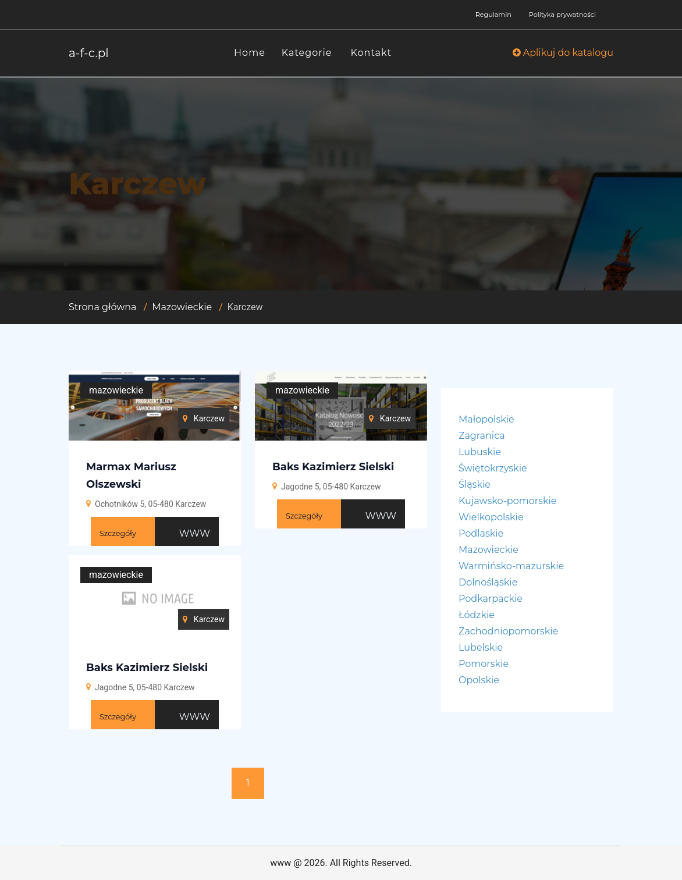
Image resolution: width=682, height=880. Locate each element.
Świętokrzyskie (493, 468)
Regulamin (493, 14)
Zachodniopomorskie (508, 631)
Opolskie (479, 680)
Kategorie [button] (307, 52)
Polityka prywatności (562, 14)
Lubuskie (480, 451)
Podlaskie (481, 533)
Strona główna (103, 307)
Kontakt (371, 52)
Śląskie (475, 484)
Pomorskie (484, 663)
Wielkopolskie (491, 517)
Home (249, 52)
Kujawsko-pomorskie (507, 500)
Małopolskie (486, 419)
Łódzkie (477, 614)
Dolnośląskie (488, 582)
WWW (194, 533)
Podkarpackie (491, 598)
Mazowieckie (182, 307)
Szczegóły (118, 533)
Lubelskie (481, 647)
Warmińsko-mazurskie (511, 566)
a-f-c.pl (89, 53)
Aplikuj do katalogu (563, 52)
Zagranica (482, 435)
